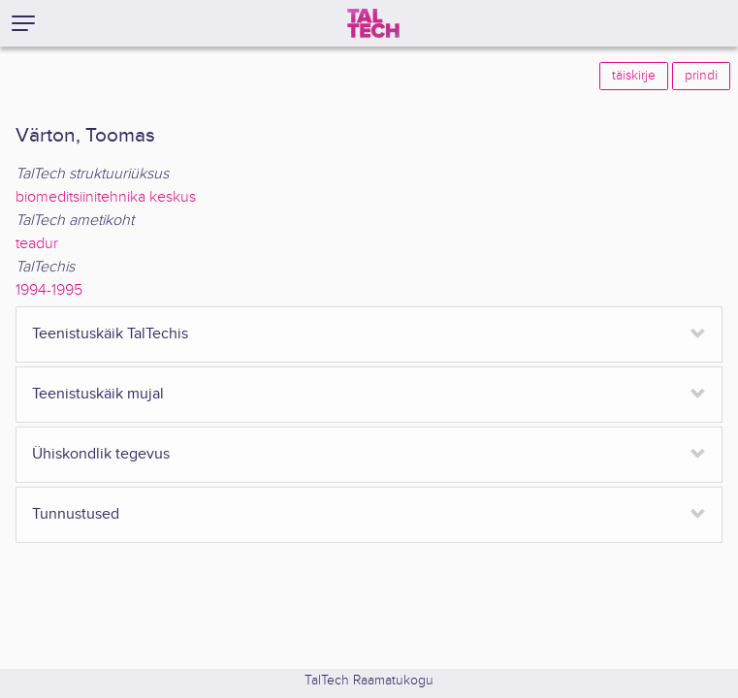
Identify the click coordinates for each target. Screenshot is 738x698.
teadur (37, 244)
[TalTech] (373, 23)
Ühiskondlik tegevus (101, 454)
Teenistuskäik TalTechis (110, 334)
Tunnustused (75, 514)
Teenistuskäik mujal (98, 394)
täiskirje (634, 75)
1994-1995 (49, 290)
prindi (701, 75)
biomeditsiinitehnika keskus (106, 197)
